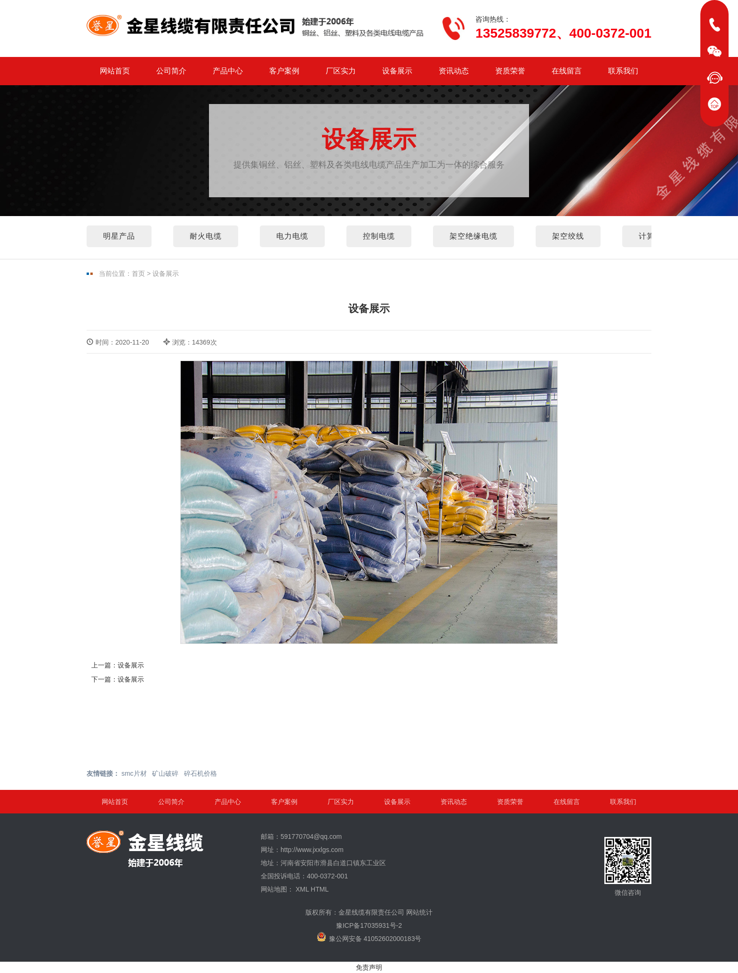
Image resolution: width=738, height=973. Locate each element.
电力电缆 (292, 236)
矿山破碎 (165, 773)
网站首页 (115, 71)
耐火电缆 (206, 236)
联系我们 (623, 71)
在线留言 (567, 71)
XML (302, 889)
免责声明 (369, 967)
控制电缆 (379, 236)
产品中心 (228, 71)
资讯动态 (454, 71)
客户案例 (284, 71)
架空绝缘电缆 (473, 236)
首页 (138, 273)
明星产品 (119, 236)
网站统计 (419, 912)
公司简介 (171, 71)
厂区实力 (341, 71)
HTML (320, 889)
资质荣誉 (510, 71)
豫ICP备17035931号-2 (369, 925)
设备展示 (397, 71)
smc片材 (134, 773)
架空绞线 (568, 236)
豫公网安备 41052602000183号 (369, 937)
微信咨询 (627, 866)
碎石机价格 (200, 773)
